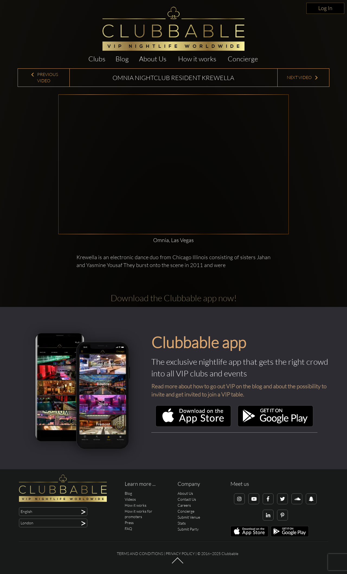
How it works (197, 59)
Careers (184, 505)
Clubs (96, 59)
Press (129, 522)
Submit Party (188, 529)
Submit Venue (189, 517)
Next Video (302, 77)
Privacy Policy (180, 553)
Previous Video (44, 77)
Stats (182, 523)
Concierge (243, 59)
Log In (325, 8)
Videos (130, 499)
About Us (152, 59)
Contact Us (187, 499)
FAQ (128, 528)
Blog (122, 59)
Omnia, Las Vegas (173, 240)
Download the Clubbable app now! (174, 298)
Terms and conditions (140, 553)
